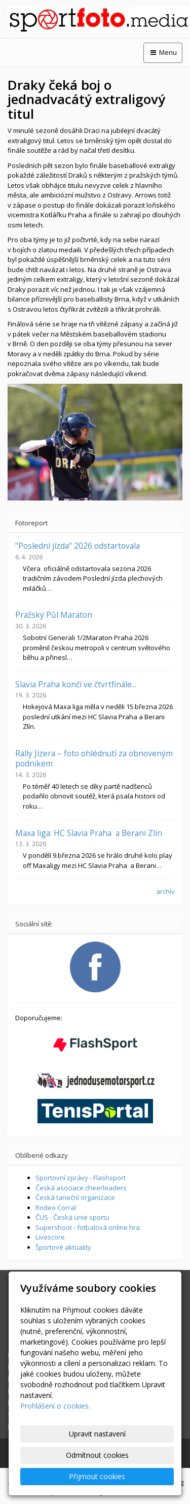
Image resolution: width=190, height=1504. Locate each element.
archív (165, 891)
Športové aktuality (63, 1247)
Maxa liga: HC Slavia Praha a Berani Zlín (88, 833)
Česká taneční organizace (75, 1197)
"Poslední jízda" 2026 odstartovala (77, 545)
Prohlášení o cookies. (55, 1406)
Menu (163, 52)
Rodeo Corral (55, 1207)
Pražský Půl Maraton (53, 614)
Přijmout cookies (97, 1476)
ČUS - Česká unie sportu (72, 1217)
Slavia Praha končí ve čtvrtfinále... (75, 684)
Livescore (50, 1237)
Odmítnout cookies (97, 1455)
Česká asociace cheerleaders (81, 1187)
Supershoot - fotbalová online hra (87, 1227)
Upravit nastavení (97, 1434)
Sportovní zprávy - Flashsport (80, 1177)
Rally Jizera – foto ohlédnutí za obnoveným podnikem (94, 758)
